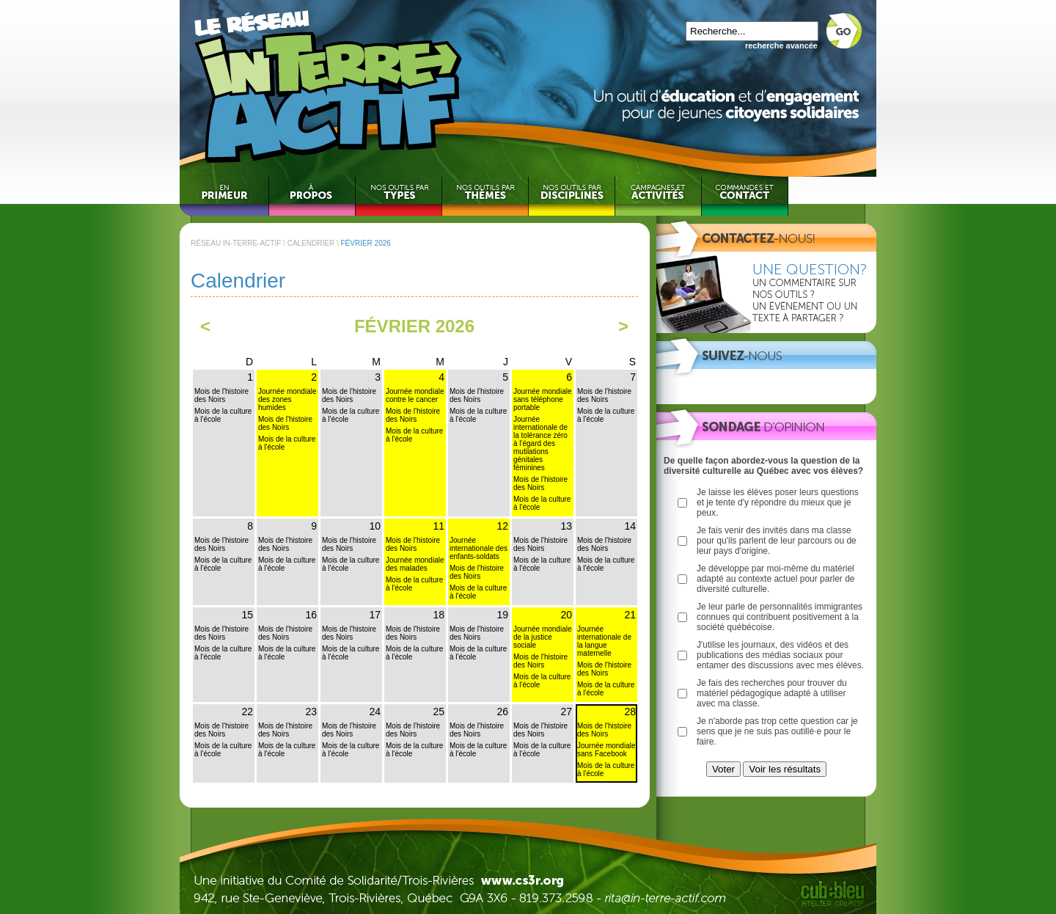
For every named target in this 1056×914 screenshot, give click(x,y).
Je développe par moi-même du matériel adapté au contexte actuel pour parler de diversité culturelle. (775, 578)
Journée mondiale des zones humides (287, 399)
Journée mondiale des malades (415, 564)
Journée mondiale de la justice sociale (542, 637)
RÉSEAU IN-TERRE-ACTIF (236, 243)
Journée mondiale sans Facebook (606, 750)
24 (375, 711)
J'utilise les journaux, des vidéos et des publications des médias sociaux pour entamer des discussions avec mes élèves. (780, 655)
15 (247, 615)
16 (311, 615)
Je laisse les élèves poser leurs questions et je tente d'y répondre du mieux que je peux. (778, 502)
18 (438, 615)
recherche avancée (781, 45)
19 (502, 615)
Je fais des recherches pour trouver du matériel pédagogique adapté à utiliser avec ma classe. (772, 693)
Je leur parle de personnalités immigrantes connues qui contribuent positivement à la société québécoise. (779, 617)
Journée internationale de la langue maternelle (604, 641)
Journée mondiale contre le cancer (415, 395)
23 (311, 711)
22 (247, 711)
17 (375, 615)
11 (438, 526)
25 (438, 711)
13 (566, 526)
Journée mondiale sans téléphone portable (542, 399)
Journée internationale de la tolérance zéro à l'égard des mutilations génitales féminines (540, 443)
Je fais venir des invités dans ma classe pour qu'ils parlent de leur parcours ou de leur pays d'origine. (777, 540)
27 (566, 711)
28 (630, 711)
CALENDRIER (310, 243)
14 (630, 526)
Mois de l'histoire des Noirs (221, 395)
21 (630, 615)
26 (502, 711)
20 (566, 615)
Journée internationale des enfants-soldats (478, 548)
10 (375, 526)
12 (502, 526)
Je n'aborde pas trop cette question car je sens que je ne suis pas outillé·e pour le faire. (777, 731)
